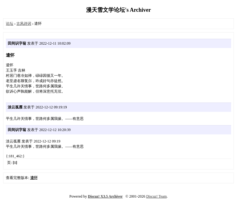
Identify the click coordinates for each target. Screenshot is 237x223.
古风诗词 (23, 23)
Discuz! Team (156, 196)
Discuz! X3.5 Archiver (105, 196)
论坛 (9, 23)
